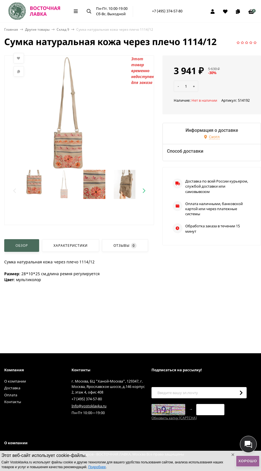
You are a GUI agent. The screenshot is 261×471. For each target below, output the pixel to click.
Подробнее (97, 467)
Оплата (10, 394)
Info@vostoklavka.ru (89, 405)
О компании (15, 381)
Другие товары (37, 29)
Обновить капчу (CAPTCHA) (174, 418)
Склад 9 (63, 29)
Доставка (12, 387)
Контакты (12, 401)
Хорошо (247, 461)
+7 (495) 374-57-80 (167, 11)
